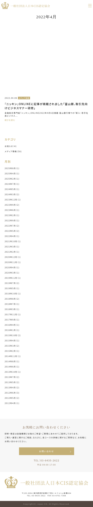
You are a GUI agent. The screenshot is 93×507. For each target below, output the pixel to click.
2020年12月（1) (13, 257)
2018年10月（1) (13, 293)
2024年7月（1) (12, 184)
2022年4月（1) (12, 236)
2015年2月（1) (12, 351)
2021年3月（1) (12, 246)
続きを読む (10, 120)
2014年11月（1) (13, 356)
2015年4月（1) (12, 340)
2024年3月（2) (12, 194)
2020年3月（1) (12, 272)
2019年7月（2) (12, 283)
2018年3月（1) (12, 309)
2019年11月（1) (13, 278)
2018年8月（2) (12, 298)
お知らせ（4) (11, 146)
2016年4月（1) (12, 324)
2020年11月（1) (13, 262)
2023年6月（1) (12, 210)
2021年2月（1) (12, 251)
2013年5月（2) (12, 382)
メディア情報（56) (13, 151)
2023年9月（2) (12, 204)
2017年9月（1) (12, 319)
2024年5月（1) (12, 189)
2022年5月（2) (12, 231)
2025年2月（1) (12, 178)
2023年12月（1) (13, 199)
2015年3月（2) (12, 345)
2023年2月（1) (12, 215)
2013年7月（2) (12, 377)
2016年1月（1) (12, 330)
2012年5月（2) (12, 398)
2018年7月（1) (12, 304)
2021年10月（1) (13, 241)
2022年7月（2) (12, 225)
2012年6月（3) (12, 392)
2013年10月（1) (13, 371)
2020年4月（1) (12, 267)
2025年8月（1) (12, 168)
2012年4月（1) (12, 403)
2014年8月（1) (12, 361)
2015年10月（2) (13, 335)
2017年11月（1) (13, 314)
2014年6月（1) (12, 366)
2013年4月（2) (12, 387)
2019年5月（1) (12, 288)
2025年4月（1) (12, 173)
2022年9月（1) (12, 220)
